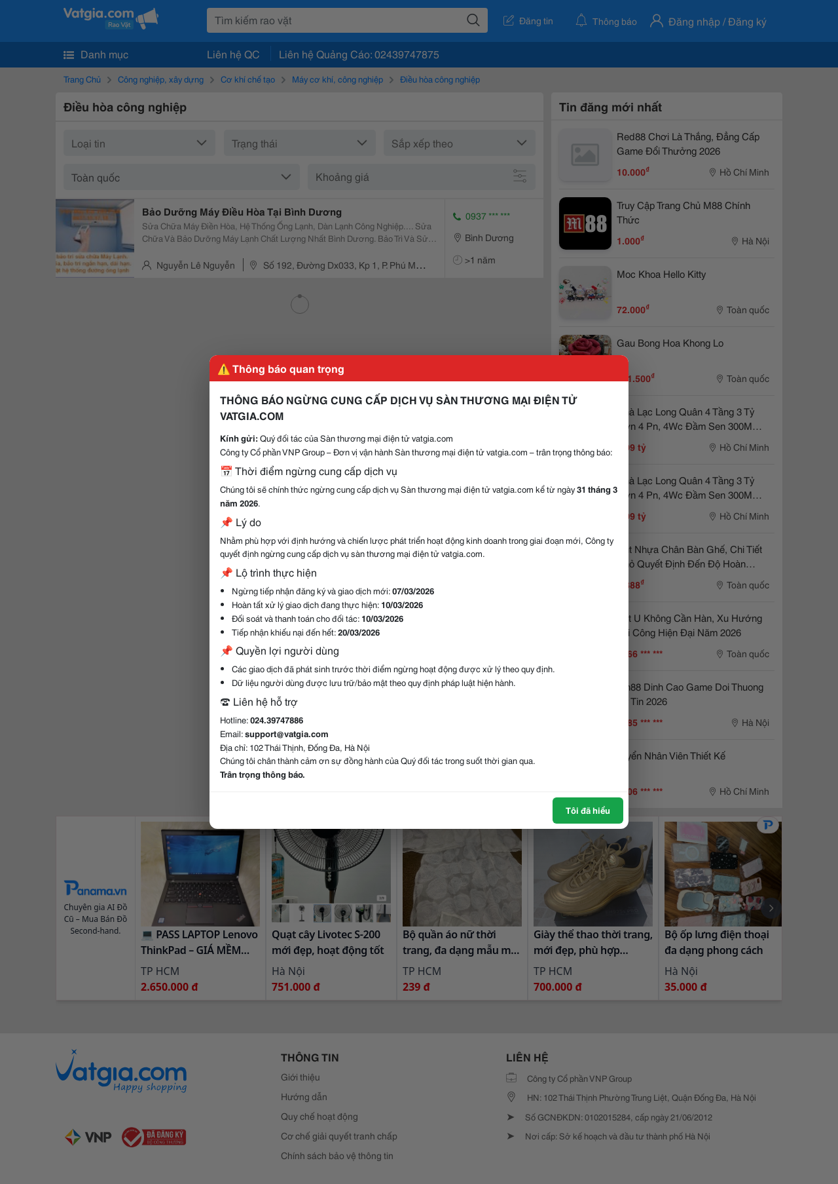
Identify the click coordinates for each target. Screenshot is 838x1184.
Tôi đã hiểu (588, 810)
